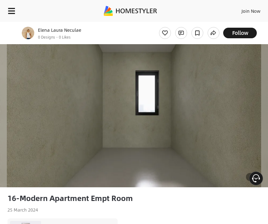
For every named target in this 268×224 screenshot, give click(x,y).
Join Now (251, 10)
